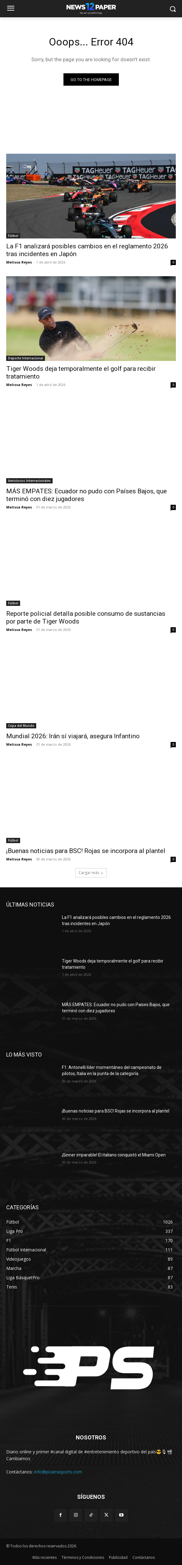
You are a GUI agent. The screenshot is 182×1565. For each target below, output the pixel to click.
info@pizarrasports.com (58, 1472)
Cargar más (91, 872)
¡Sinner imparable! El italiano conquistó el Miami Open (114, 1154)
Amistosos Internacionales (29, 480)
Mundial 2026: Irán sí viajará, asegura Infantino (73, 736)
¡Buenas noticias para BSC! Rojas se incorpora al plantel (85, 851)
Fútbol (13, 236)
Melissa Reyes (19, 262)
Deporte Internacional (25, 358)
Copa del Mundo (21, 725)
